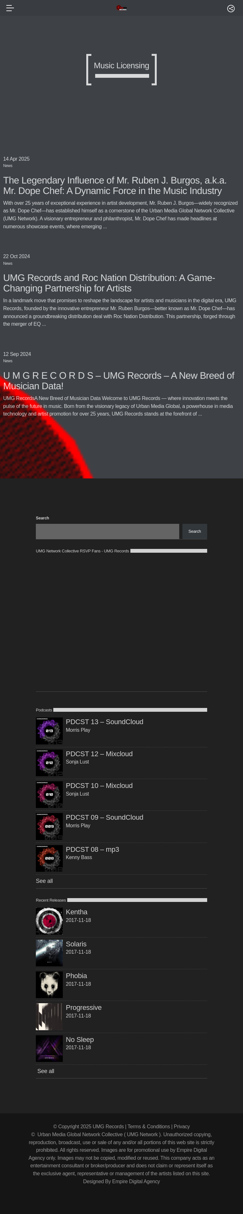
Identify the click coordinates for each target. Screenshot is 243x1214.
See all (44, 881)
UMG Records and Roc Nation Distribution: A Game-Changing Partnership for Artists (109, 283)
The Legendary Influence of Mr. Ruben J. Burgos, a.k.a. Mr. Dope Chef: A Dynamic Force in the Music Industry (115, 185)
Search (42, 518)
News (7, 165)
